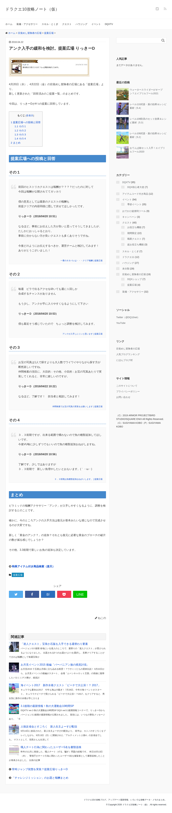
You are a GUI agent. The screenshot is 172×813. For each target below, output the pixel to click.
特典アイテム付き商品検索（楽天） (33, 566)
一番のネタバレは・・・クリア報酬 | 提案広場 (81, 260)
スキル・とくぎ (50, 24)
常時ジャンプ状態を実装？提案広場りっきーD (40, 769)
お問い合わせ (123, 397)
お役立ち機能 (134, 227)
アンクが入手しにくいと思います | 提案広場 (82, 334)
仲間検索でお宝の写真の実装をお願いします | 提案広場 (77, 406)
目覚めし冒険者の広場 (134, 274)
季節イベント (134, 204)
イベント (96, 24)
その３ (20, 134)
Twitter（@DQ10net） (128, 317)
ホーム (8, 24)
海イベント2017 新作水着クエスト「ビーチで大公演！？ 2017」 (61, 685)
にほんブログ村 (124, 360)
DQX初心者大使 (135, 187)
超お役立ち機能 (135, 244)
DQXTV (109, 24)
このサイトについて (126, 385)
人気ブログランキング (128, 354)
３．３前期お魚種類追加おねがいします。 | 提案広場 (78, 479)
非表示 (29, 115)
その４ (20, 138)
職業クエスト (134, 238)
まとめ (15, 142)
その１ (20, 126)
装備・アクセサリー (27, 24)
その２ (20, 130)
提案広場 (18, 575)
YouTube (120, 323)
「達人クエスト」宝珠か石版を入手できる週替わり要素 (54, 643)
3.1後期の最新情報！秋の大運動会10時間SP (47, 706)
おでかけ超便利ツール (134, 211)
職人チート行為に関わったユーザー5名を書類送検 (51, 747)
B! (48, 594)
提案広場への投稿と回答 (26, 122)
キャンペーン (129, 217)
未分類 (125, 268)
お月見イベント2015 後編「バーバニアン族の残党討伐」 (55, 664)
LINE (80, 594)
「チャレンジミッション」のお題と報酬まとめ (40, 777)
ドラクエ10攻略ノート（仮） (32, 9)
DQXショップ (134, 279)
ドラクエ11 (128, 257)
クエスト (67, 24)
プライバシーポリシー (128, 391)
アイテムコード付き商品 (135, 193)
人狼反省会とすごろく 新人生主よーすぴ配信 (49, 726)
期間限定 (132, 233)
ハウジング (81, 24)
